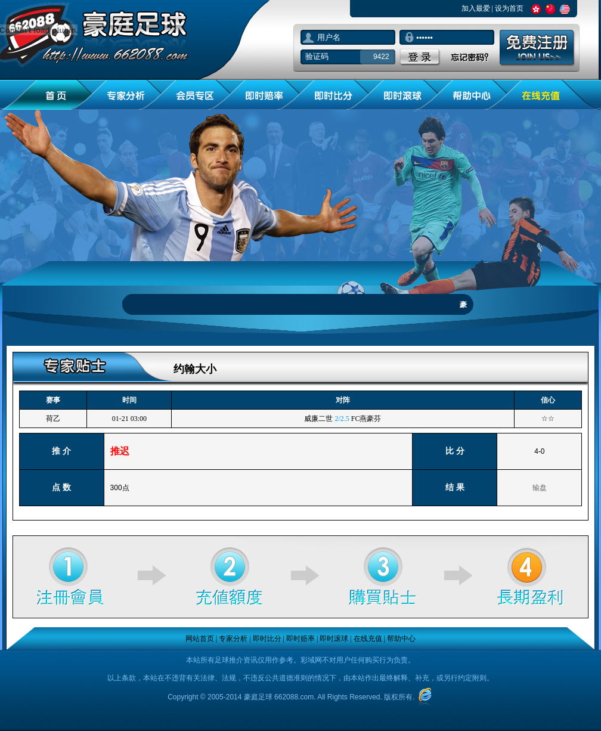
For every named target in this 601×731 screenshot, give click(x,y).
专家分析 (233, 638)
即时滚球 (334, 638)
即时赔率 (300, 638)
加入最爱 (475, 8)
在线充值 (368, 638)
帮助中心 (401, 638)
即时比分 (267, 638)
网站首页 (199, 638)
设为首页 (509, 8)
